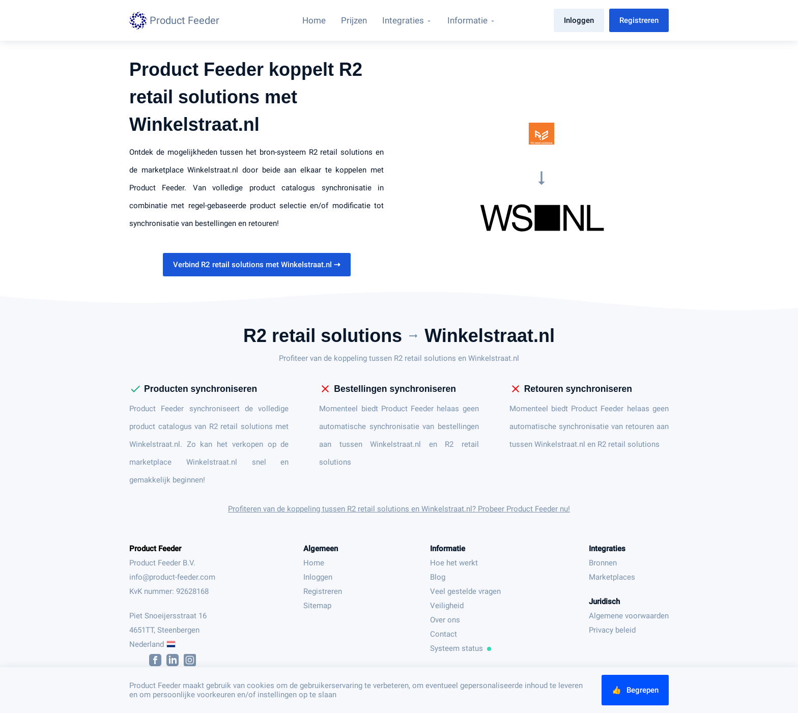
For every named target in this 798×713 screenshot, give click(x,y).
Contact (443, 634)
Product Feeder (155, 548)
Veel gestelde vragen (465, 591)
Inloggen (579, 20)
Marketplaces (612, 577)
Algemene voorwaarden (629, 615)
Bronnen (603, 562)
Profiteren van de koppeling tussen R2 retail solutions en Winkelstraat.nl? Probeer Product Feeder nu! (399, 509)
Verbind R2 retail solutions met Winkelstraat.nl (256, 264)
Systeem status (460, 648)
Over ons (445, 619)
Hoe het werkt (454, 562)
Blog (437, 577)
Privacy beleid (612, 630)
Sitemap (317, 605)
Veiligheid (447, 605)
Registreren (639, 20)
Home (313, 562)
